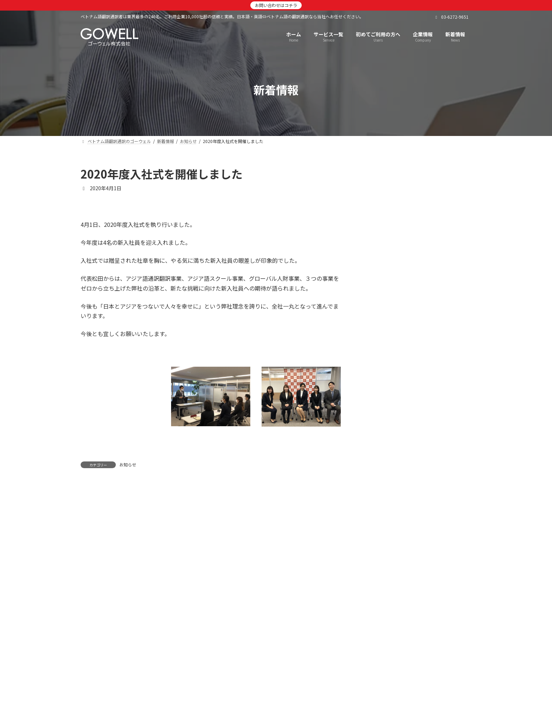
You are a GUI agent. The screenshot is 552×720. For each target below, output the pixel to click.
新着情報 (189, 643)
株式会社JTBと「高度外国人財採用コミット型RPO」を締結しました (434, 299)
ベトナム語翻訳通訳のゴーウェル (126, 643)
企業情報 (271, 643)
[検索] (463, 174)
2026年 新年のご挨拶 (422, 212)
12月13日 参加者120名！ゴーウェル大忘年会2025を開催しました (432, 258)
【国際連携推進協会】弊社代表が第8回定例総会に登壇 (434, 376)
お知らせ (127, 464)
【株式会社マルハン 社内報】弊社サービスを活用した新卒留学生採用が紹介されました (434, 499)
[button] (276, 681)
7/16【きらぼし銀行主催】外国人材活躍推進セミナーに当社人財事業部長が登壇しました (434, 579)
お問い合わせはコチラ (276, 5)
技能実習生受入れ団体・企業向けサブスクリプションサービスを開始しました (434, 419)
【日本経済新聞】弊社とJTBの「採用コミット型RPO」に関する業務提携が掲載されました (431, 339)
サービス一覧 (230, 643)
